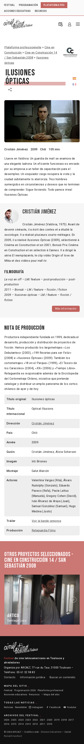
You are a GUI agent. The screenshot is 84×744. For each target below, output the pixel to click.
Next (74, 599)
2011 (42, 724)
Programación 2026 (25, 690)
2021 (42, 719)
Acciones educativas (15, 694)
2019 (57, 719)
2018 (64, 719)
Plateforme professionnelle (22, 47)
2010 (49, 724)
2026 (6, 719)
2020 (49, 719)
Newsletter (21, 707)
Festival (8, 690)
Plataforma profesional (50, 690)
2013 (28, 724)
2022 (35, 719)
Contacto (10, 677)
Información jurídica (32, 677)
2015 (13, 724)
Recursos (34, 694)
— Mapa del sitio (50, 694)
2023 (28, 719)
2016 (6, 724)
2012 (35, 724)
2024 (21, 719)
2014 (21, 724)
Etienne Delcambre (51, 732)
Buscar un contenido (62, 677)
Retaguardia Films (44, 530)
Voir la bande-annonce (46, 521)
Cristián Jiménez (16, 149)
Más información (65, 308)
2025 (13, 719)
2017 (71, 719)
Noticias (8, 707)
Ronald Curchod (13, 736)
